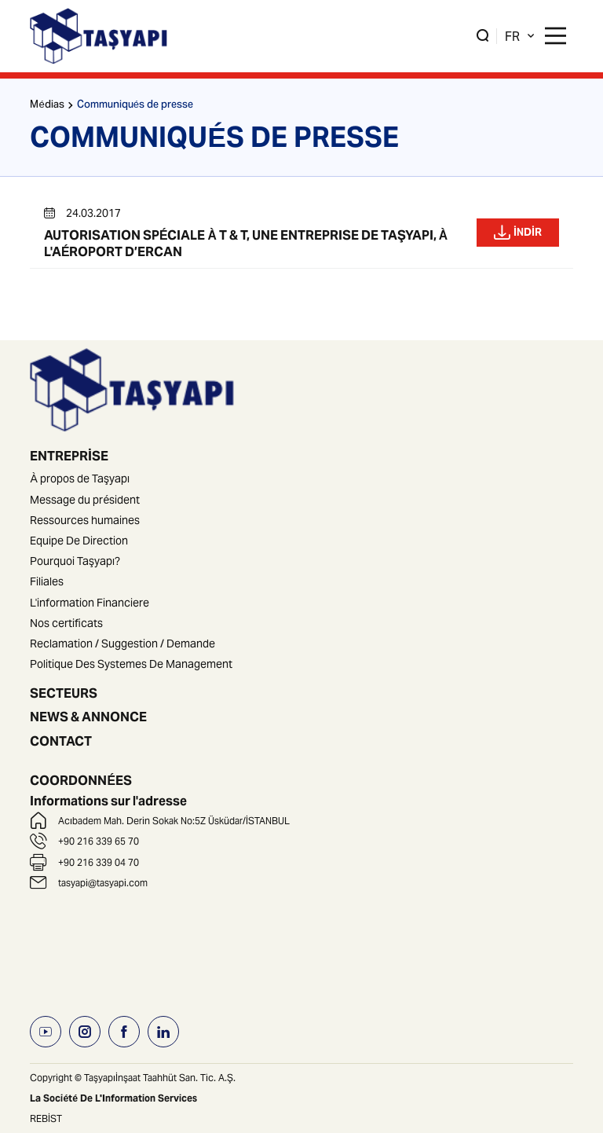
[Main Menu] (555, 35)
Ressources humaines (85, 520)
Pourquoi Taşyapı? (75, 561)
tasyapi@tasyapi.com (103, 883)
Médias (47, 105)
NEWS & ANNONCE (88, 716)
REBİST (46, 1118)
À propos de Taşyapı (79, 478)
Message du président (85, 500)
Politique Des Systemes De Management (131, 664)
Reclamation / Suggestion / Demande (122, 643)
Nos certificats (66, 623)
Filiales (47, 581)
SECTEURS (63, 693)
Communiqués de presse (135, 105)
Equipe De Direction (79, 541)
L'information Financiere (89, 603)
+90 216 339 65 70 (98, 841)
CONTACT (61, 741)
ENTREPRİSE (69, 456)
